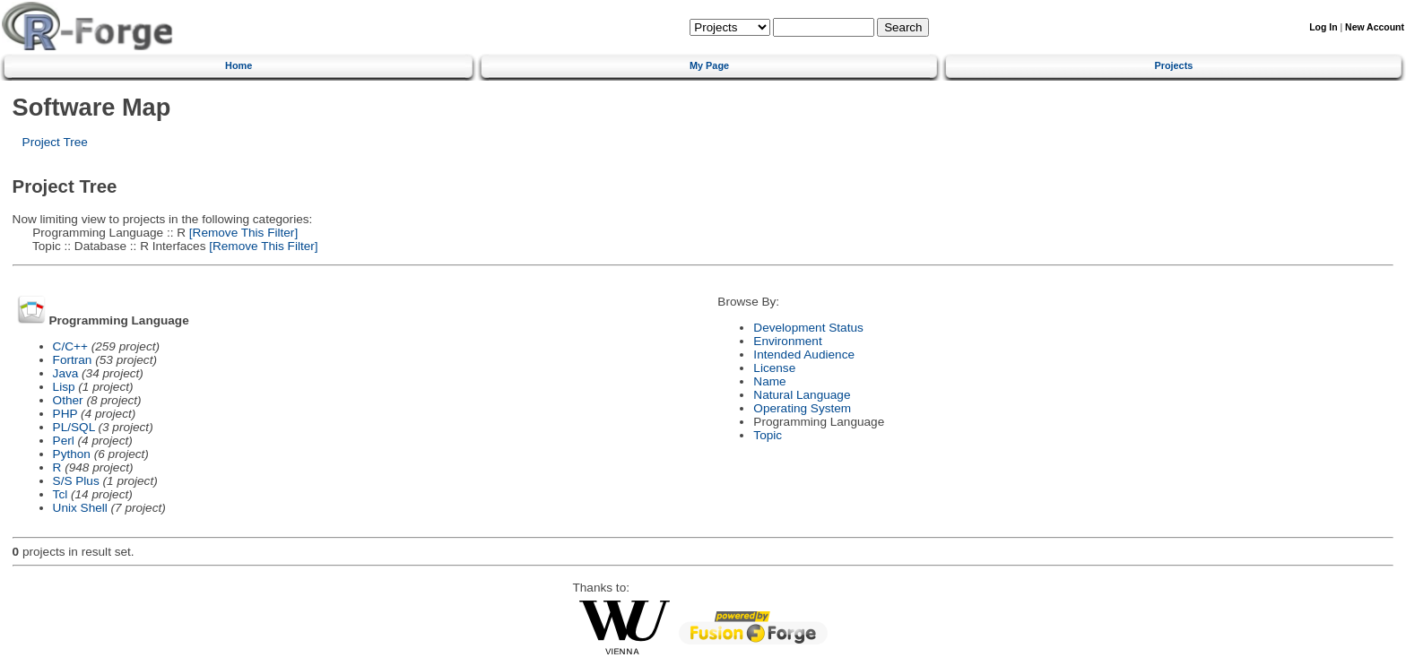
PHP (65, 413)
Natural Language (801, 395)
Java (66, 373)
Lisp (64, 387)
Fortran (72, 360)
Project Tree (55, 142)
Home (238, 65)
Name (769, 381)
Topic (767, 435)
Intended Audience (804, 354)
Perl (63, 440)
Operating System (802, 408)
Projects (1173, 65)
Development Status (808, 327)
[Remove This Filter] (242, 232)
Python (72, 454)
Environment (787, 341)
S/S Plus (76, 481)
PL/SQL (74, 427)
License (774, 368)
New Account (1374, 27)
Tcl (60, 494)
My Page (709, 65)
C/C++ (70, 346)
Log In (1323, 27)
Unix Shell (80, 508)
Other (68, 400)
